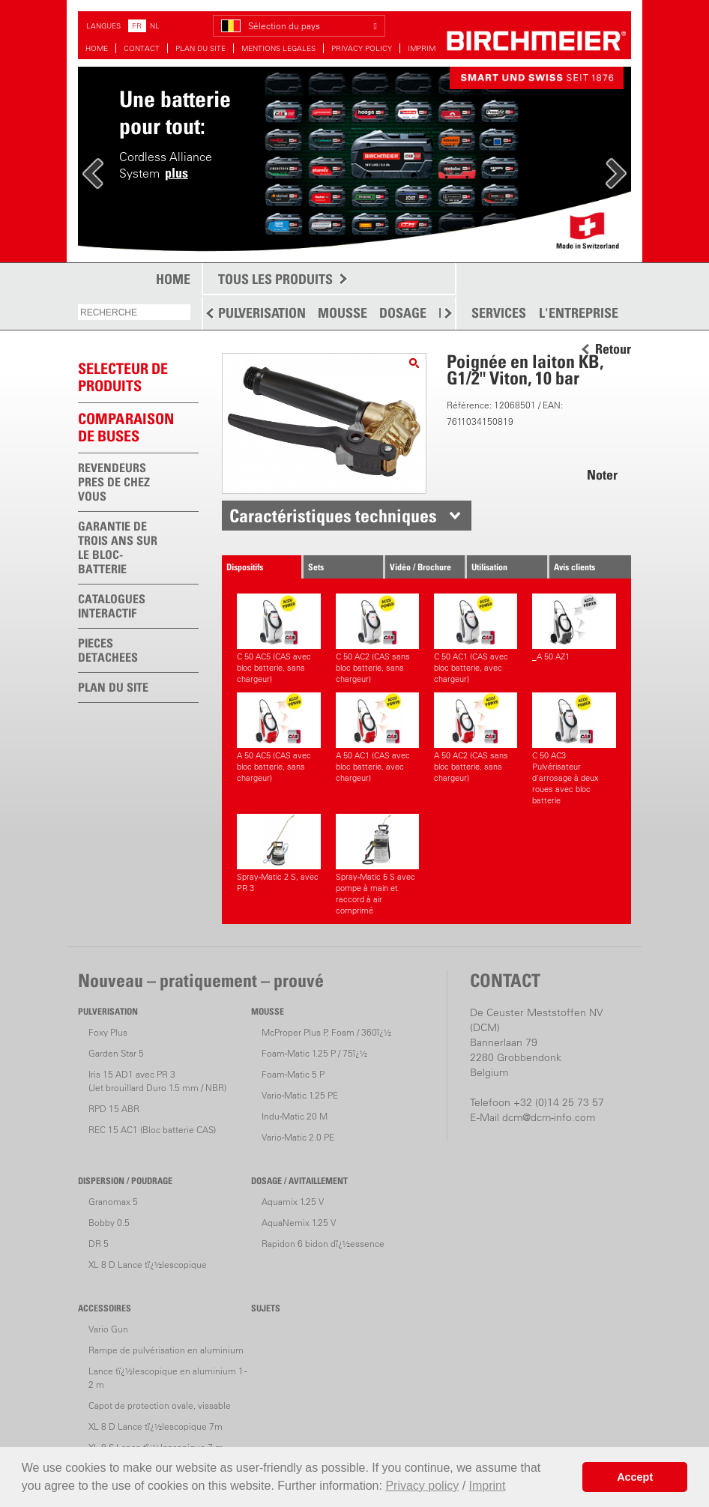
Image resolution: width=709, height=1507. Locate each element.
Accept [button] (635, 1477)
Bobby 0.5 (109, 1222)
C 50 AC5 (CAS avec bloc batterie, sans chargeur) (278, 639)
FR (137, 26)
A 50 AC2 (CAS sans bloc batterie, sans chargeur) (475, 737)
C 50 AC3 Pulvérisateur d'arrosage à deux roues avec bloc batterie (573, 749)
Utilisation (489, 567)
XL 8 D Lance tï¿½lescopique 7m (155, 1426)
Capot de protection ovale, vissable (159, 1405)
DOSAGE (402, 313)
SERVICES (498, 313)
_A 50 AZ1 (573, 628)
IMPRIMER (426, 48)
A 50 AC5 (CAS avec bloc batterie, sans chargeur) (278, 737)
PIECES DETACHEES (108, 650)
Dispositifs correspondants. (255, 570)
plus (176, 173)
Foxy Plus (107, 1032)
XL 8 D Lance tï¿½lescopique (147, 1264)
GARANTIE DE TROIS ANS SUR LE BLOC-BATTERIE (117, 547)
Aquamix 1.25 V (293, 1201)
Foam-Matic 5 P (293, 1074)
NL (155, 26)
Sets (316, 567)
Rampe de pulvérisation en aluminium (166, 1350)
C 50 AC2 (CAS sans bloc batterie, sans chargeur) (377, 639)
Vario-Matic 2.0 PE (298, 1137)
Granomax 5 (113, 1201)
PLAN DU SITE (200, 48)
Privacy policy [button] (422, 1485)
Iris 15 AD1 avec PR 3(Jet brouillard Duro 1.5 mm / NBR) (157, 1081)
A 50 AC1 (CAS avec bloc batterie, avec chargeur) (377, 737)
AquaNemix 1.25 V (299, 1222)
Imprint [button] (487, 1485)
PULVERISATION (262, 313)
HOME (96, 48)
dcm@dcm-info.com (548, 1117)
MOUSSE (342, 313)
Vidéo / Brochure (420, 567)
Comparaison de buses (126, 427)
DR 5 (98, 1243)
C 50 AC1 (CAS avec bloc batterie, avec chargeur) (475, 639)
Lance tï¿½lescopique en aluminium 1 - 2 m (167, 1377)
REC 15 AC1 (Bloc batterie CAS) (152, 1129)
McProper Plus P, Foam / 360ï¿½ (326, 1032)
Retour (613, 349)
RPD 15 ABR (113, 1108)
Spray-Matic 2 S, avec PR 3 (278, 853)
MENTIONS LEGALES (278, 48)
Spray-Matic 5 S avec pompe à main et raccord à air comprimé (377, 865)
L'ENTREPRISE (578, 313)
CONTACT (142, 48)
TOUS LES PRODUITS (275, 279)
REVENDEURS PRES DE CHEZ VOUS (114, 482)
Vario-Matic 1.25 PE (300, 1095)
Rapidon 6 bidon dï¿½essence (323, 1243)
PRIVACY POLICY (361, 48)
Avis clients (574, 567)
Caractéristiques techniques (333, 515)
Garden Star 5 (116, 1053)
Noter (602, 475)
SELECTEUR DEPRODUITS (123, 377)
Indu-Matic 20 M (295, 1116)
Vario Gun (108, 1329)
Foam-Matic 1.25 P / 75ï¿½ (314, 1053)
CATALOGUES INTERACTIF (111, 605)
